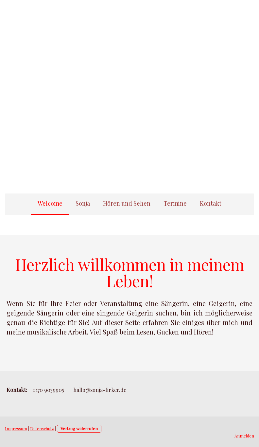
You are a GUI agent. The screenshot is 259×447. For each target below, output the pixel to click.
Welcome (50, 203)
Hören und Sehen (126, 203)
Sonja (83, 203)
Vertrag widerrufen (79, 428)
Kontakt (210, 203)
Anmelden (244, 435)
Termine (175, 203)
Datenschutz (42, 428)
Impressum (16, 428)
